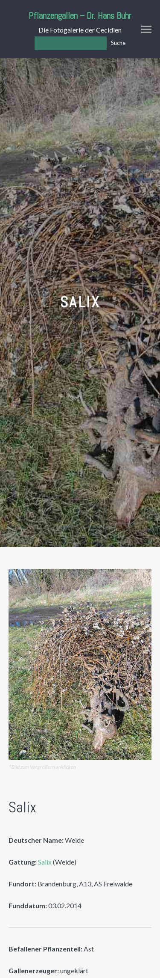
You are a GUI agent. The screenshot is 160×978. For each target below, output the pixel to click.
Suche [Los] (118, 42)
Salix (45, 862)
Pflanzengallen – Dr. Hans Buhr (80, 15)
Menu (146, 29)
